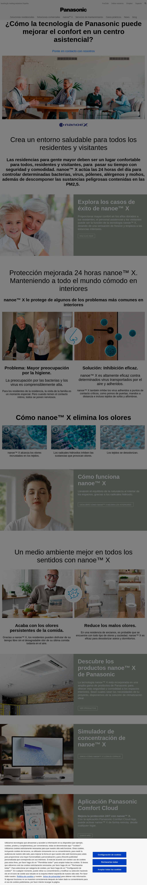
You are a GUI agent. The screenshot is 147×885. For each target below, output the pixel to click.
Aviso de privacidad (52, 876)
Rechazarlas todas (109, 862)
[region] (73, 862)
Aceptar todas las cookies (109, 869)
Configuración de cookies (109, 855)
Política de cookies (25, 876)
